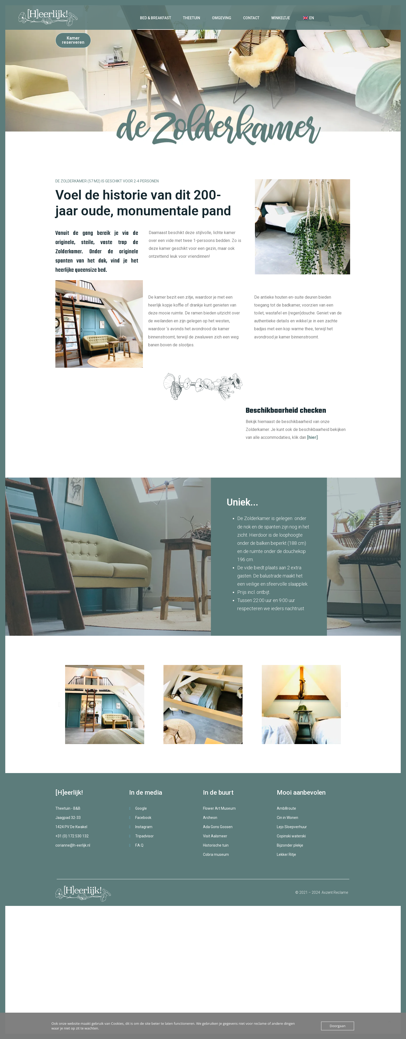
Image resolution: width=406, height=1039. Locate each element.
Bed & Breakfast (155, 18)
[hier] (312, 437)
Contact (251, 18)
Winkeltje (280, 18)
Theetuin (191, 18)
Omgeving (221, 18)
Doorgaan (338, 1025)
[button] (59, 704)
